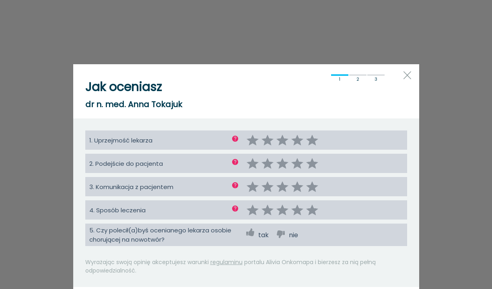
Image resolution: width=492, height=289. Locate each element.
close (407, 75)
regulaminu (226, 262)
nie (293, 235)
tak (263, 235)
